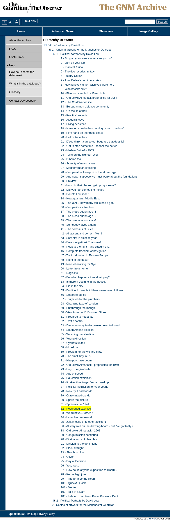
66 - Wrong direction (73, 338)
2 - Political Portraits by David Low (77, 500)
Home (21, 31)
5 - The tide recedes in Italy (78, 71)
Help (12, 65)
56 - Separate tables (73, 294)
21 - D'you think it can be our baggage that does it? (92, 141)
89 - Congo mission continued (79, 435)
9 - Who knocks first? (74, 89)
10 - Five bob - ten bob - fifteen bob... (84, 93)
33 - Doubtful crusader (75, 194)
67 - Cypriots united (73, 343)
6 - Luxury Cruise (71, 75)
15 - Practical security (74, 115)
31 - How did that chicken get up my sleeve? (88, 185)
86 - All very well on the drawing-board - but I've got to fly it (97, 426)
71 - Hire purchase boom (76, 360)
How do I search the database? (21, 73)
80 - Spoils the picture (74, 399)
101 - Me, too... (70, 487)
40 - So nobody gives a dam (78, 224)
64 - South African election (77, 329)
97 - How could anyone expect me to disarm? (89, 470)
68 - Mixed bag (70, 347)
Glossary (14, 92)
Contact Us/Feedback (22, 100)
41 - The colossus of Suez (77, 229)
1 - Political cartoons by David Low (77, 54)
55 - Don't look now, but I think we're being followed (92, 290)
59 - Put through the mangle (78, 308)
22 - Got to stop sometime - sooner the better (89, 146)
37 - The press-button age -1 (78, 211)
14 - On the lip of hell (74, 111)
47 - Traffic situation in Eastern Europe (84, 255)
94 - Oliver (67, 456)
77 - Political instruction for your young (84, 386)
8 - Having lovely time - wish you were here (87, 84)
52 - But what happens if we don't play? (85, 277)
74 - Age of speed (72, 373)
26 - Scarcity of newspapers (78, 163)
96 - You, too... (70, 465)
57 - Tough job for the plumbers (80, 299)
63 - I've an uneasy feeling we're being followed (90, 325)
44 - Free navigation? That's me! (81, 242)
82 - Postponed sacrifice (76, 408)
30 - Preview (68, 181)
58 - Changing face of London (79, 303)
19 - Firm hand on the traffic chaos (82, 132)
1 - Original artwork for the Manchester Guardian (82, 49)
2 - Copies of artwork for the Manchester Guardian (83, 505)
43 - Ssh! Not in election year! (79, 237)
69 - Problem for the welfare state (81, 351)
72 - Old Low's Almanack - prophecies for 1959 (90, 364)
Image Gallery (149, 31)
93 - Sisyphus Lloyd (73, 452)
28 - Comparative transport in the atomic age (88, 172)
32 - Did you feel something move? (82, 189)
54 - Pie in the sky (72, 286)
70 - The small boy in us (76, 356)
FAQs (12, 48)
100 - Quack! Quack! (73, 483)
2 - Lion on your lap (73, 62)
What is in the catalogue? (25, 83)
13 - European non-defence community (85, 106)
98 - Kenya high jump (74, 474)
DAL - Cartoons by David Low (66, 45)
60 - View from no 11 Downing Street (84, 312)
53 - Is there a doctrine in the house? (83, 281)
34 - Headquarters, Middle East (80, 198)
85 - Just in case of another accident (83, 421)
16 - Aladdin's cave (72, 119)
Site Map (31, 514)
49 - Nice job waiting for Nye (78, 264)
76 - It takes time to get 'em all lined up (85, 382)
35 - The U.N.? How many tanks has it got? (87, 202)
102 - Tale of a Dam (73, 491)
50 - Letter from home (74, 268)
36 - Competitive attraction (77, 207)
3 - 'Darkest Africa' (72, 67)
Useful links (16, 57)
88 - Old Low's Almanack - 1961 (80, 430)
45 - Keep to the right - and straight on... (85, 246)
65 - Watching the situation (77, 334)
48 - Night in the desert (75, 259)
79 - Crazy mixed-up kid (75, 395)
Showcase (106, 31)
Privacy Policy (46, 514)
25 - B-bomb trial (71, 159)
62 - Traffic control (72, 321)
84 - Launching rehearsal (76, 417)
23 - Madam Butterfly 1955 (77, 150)
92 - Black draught (72, 448)
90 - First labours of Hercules (79, 439)
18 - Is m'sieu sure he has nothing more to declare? (93, 128)
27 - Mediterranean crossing (78, 167)
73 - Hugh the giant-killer (76, 369)
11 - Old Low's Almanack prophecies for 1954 (89, 97)
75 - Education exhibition (76, 378)
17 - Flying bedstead (73, 124)
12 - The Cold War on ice (76, 102)
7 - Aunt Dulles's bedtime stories (81, 80)
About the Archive (20, 40)
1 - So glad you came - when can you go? (87, 58)
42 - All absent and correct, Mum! (81, 233)
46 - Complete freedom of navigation (83, 251)
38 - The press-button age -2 (78, 216)
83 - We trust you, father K (77, 413)
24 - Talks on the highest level (79, 154)
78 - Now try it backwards (76, 391)
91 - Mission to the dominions (79, 443)
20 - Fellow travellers (74, 137)
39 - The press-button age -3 (78, 220)
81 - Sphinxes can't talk (75, 404)
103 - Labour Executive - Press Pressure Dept (89, 496)
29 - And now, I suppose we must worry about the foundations (99, 176)
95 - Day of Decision (73, 461)
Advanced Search (63, 31)
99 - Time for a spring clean (78, 478)
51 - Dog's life (69, 273)
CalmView (152, 518)
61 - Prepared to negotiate (77, 316)
